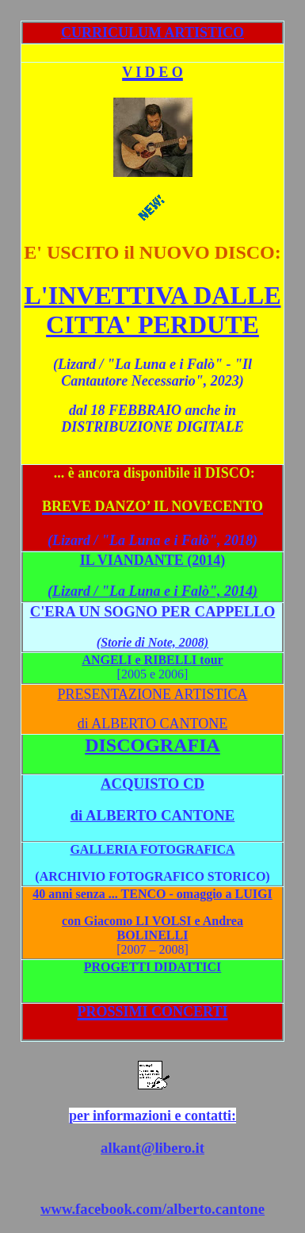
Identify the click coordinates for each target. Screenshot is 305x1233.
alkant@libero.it (152, 1147)
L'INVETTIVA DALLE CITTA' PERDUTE (153, 310)
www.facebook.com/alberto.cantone (152, 1208)
